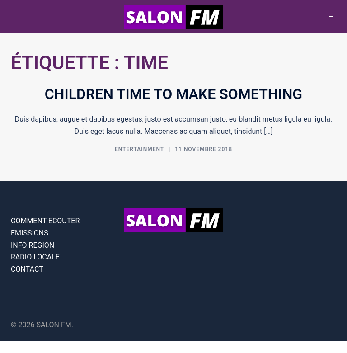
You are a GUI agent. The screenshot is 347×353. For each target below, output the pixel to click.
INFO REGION (32, 245)
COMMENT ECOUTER (45, 221)
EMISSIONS (29, 233)
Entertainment (139, 149)
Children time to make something (173, 94)
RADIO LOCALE (35, 257)
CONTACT (27, 269)
